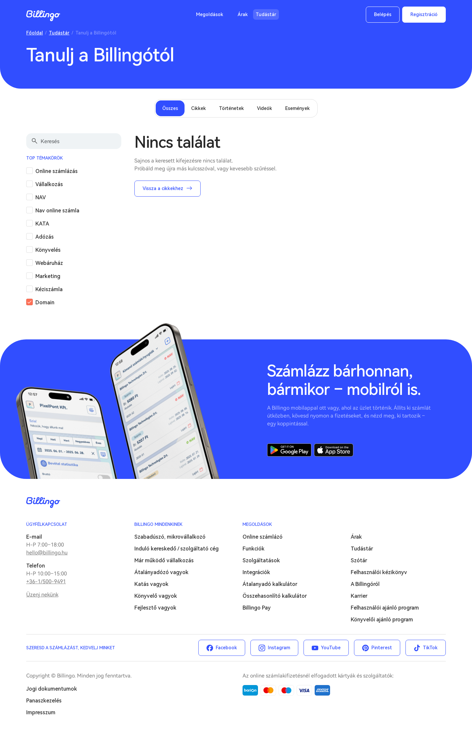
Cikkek (198, 108)
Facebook (226, 647)
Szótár (359, 560)
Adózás (44, 237)
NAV (40, 197)
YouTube (331, 647)
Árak (243, 14)
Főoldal (34, 32)
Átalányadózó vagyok (161, 572)
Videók (264, 108)
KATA (42, 224)
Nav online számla (57, 210)
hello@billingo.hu (47, 552)
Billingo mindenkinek (158, 524)
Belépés (382, 14)
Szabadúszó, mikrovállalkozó (170, 537)
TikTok (430, 647)
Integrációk (256, 572)
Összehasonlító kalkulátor (275, 596)
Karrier (359, 596)
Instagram (279, 647)
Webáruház (49, 263)
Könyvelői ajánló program (382, 619)
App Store (333, 450)
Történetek (231, 108)
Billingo (43, 15)
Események (297, 108)
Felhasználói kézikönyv (379, 572)
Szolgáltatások (261, 560)
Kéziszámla (49, 289)
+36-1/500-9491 (46, 581)
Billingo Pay (257, 608)
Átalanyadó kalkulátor (270, 584)
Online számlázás (56, 171)
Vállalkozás (49, 184)
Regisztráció (424, 14)
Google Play (289, 450)
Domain (44, 302)
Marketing (47, 276)
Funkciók (254, 549)
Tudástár (266, 14)
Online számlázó (263, 537)
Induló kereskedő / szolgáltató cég (176, 549)
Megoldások (209, 14)
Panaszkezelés (44, 701)
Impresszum (40, 712)
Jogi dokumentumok (51, 689)
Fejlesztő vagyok (155, 608)
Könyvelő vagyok (155, 596)
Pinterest (381, 647)
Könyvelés (48, 250)
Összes (170, 108)
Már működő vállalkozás (164, 560)
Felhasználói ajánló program (385, 608)
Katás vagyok (151, 584)
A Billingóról (365, 584)
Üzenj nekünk (42, 594)
